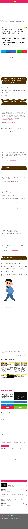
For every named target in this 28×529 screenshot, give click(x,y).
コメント (2, 419)
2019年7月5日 (16, 181)
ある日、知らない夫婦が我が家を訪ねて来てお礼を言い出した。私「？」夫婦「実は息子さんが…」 (13, 485)
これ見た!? (14, 1)
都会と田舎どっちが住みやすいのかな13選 (12, 504)
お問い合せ (13, 515)
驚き (10, 390)
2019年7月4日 (17, 235)
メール (2, 434)
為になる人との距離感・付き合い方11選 (12, 495)
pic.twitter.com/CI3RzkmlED (7, 119)
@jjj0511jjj (21, 90)
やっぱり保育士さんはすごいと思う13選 (12, 500)
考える (7, 390)
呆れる (3, 390)
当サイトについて (5, 515)
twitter (4, 304)
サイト (2, 438)
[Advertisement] (14, 12)
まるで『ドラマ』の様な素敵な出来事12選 (12, 490)
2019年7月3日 (13, 122)
